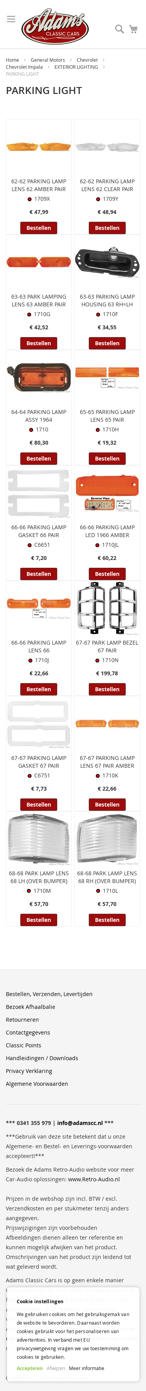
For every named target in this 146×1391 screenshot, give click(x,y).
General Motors (48, 60)
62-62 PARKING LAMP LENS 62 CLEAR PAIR (107, 185)
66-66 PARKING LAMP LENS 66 (38, 646)
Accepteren (30, 1368)
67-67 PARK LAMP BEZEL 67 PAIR (107, 646)
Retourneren (22, 1019)
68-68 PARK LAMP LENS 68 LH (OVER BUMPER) (39, 877)
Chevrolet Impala (25, 67)
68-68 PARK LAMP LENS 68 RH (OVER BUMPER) (107, 877)
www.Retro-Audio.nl (94, 1179)
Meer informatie (86, 1368)
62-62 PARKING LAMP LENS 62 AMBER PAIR (38, 185)
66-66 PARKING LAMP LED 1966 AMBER (107, 531)
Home (13, 60)
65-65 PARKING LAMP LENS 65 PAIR (107, 415)
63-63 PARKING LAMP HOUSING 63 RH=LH (107, 300)
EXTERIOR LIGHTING (77, 67)
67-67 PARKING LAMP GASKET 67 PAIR (38, 761)
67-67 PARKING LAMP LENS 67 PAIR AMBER (107, 761)
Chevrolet (88, 60)
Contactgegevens (28, 1032)
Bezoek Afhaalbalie (30, 1006)
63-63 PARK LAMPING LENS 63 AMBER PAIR (38, 300)
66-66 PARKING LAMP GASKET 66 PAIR (38, 531)
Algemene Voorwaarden (37, 1083)
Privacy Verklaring (29, 1071)
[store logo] (55, 26)
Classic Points (23, 1045)
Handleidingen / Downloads (42, 1058)
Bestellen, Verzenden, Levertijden (49, 994)
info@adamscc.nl (80, 1123)
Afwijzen (56, 1368)
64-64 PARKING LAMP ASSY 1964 (38, 415)
